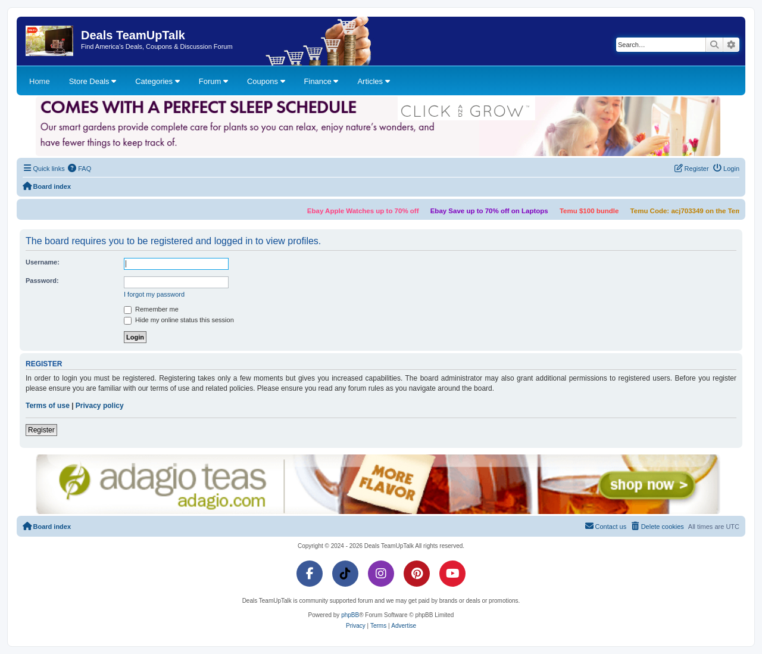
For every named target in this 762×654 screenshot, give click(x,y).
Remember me (151, 310)
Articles (373, 81)
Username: (43, 262)
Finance (321, 81)
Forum (213, 81)
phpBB (350, 615)
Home (39, 81)
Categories (157, 81)
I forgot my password (154, 294)
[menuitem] (80, 168)
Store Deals (93, 81)
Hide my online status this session (179, 320)
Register (41, 430)
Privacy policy (100, 405)
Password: (42, 280)
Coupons (266, 81)
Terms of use (48, 405)
